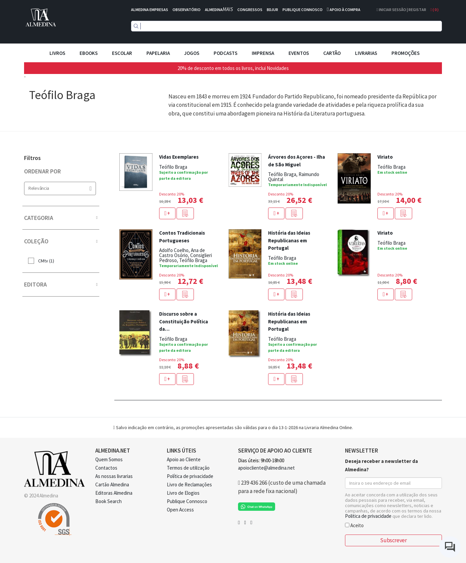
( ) (435, 9)
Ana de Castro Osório (182, 252)
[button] (185, 213)
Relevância (60, 188)
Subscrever (393, 540)
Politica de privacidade (368, 516)
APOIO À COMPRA (345, 9)
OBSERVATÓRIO (186, 9)
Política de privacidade (190, 476)
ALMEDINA (219, 9)
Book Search (108, 501)
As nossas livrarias (114, 476)
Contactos (106, 468)
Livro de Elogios (183, 493)
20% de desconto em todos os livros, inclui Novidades (233, 68)
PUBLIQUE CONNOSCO (302, 9)
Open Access (180, 509)
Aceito (354, 525)
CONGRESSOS (249, 9)
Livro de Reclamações (189, 484)
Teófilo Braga (173, 167)
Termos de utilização (188, 468)
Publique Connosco (187, 501)
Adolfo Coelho (174, 250)
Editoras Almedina (113, 493)
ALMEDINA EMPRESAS (149, 9)
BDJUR (272, 9)
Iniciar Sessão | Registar (401, 9)
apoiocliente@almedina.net (266, 468)
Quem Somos (109, 459)
